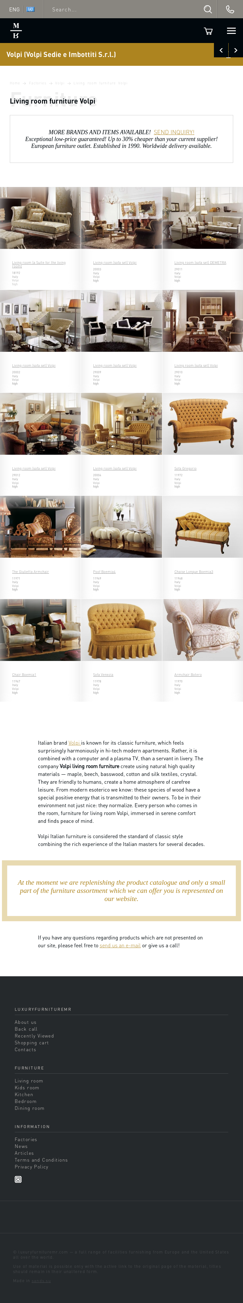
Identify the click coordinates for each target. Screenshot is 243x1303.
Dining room (30, 1108)
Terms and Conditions (41, 1160)
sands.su (41, 1280)
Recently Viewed (34, 1035)
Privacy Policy (32, 1166)
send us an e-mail (120, 945)
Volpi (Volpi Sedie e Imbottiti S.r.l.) (61, 54)
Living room (29, 1080)
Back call (26, 1029)
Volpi (60, 83)
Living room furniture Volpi (100, 83)
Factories (38, 83)
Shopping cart (32, 1042)
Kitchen (24, 1094)
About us (26, 1022)
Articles (24, 1153)
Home (15, 83)
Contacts (25, 1049)
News (21, 1146)
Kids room (27, 1087)
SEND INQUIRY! (174, 132)
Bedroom (26, 1101)
